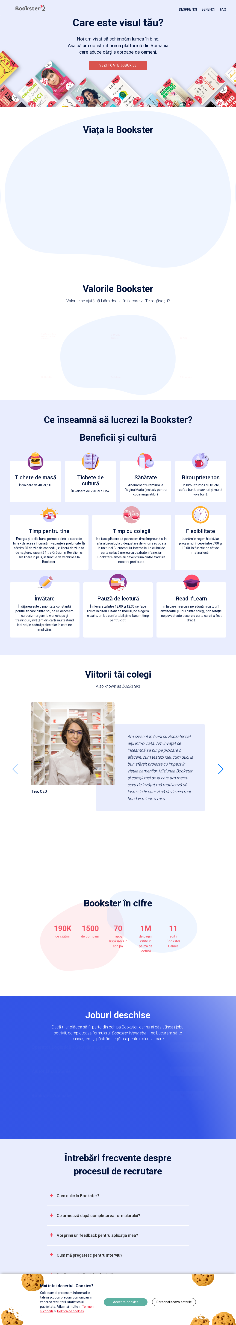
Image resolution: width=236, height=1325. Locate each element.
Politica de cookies (70, 1311)
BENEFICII (208, 9)
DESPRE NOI (188, 9)
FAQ (223, 9)
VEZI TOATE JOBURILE (118, 65)
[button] (221, 769)
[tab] (118, 1196)
